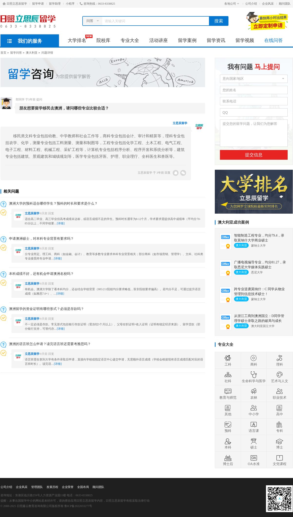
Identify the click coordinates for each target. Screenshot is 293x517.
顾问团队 (285, 3)
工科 (228, 360)
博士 (279, 443)
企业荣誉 (68, 487)
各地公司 (231, 3)
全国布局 (83, 487)
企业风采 (268, 3)
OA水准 (253, 460)
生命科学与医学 (254, 377)
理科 (279, 360)
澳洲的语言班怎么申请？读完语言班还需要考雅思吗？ (50, 344)
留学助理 (55, 3)
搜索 (218, 21)
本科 (228, 443)
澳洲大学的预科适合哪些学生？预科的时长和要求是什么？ (53, 203)
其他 (228, 410)
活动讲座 (158, 40)
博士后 (228, 460)
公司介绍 (251, 3)
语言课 (254, 427)
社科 (228, 377)
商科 (253, 360)
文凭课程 (279, 460)
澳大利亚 (32, 52)
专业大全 (130, 40)
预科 (228, 427)
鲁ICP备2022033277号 (78, 506)
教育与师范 (227, 393)
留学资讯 (216, 40)
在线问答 (273, 40)
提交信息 (254, 154)
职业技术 (279, 393)
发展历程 (52, 487)
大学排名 (79, 39)
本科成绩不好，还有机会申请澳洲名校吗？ (41, 274)
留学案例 (187, 40)
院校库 (103, 40)
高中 (279, 410)
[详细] (61, 223)
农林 (253, 393)
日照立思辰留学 (15, 3)
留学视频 (245, 40)
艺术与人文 (279, 377)
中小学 (254, 410)
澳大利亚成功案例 (233, 222)
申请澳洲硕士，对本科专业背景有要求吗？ (41, 238)
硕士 (253, 443)
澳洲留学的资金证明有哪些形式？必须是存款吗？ (46, 309)
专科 (279, 427)
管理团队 (37, 487)
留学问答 (16, 52)
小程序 (70, 3)
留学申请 (38, 3)
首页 (3, 52)
